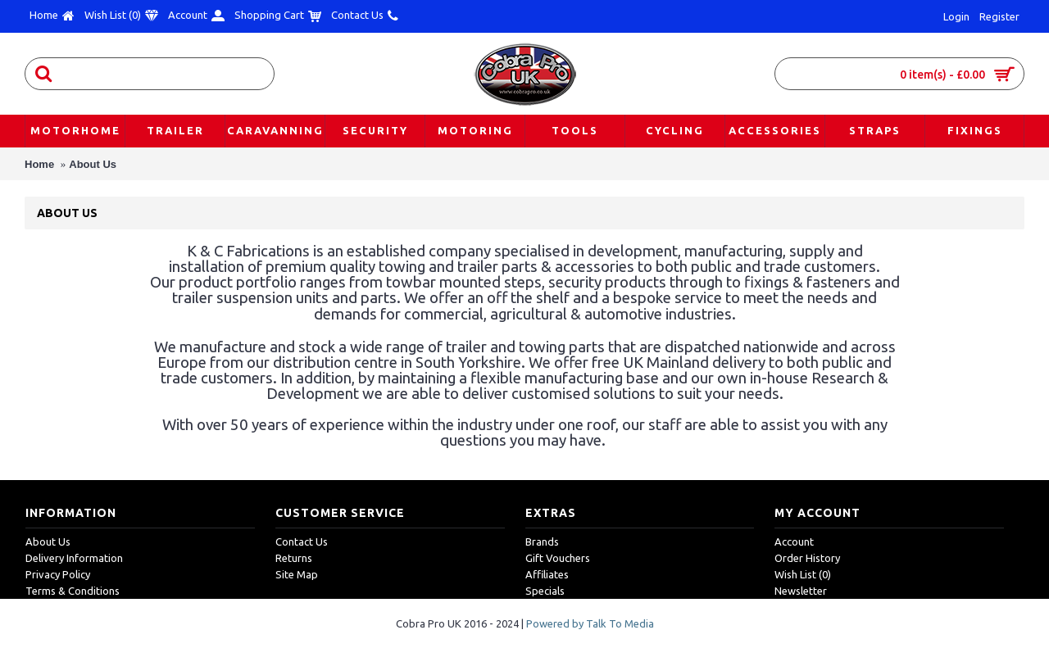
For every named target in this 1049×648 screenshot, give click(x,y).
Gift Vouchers (557, 558)
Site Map (296, 574)
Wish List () (802, 574)
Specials (545, 590)
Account (794, 541)
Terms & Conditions (72, 590)
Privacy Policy (57, 574)
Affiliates (547, 574)
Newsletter (800, 590)
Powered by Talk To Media (590, 623)
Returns (293, 558)
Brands (542, 541)
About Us (92, 164)
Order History (807, 558)
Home (39, 164)
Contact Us (301, 541)
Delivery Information (74, 558)
